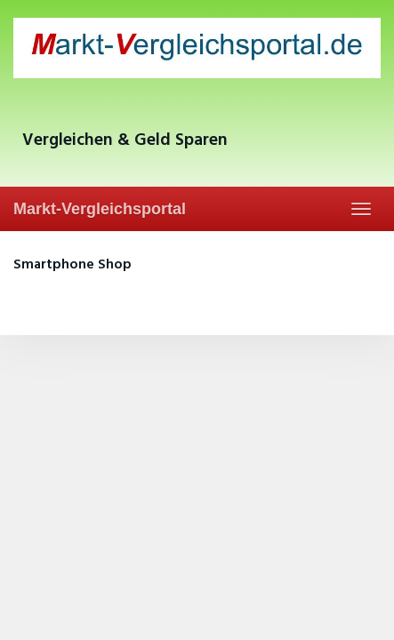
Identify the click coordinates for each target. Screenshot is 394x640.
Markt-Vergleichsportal (99, 209)
